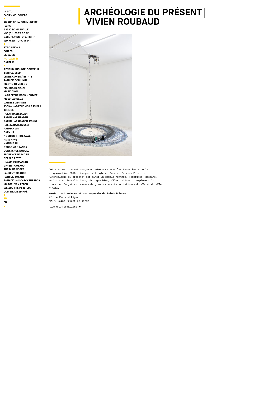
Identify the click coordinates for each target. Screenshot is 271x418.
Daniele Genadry (15, 102)
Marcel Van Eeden (16, 184)
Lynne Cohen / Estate (18, 76)
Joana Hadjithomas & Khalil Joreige (22, 108)
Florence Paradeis (16, 154)
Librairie (9, 55)
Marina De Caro (14, 87)
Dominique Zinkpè (15, 191)
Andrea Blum (12, 73)
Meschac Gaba (13, 99)
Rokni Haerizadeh (15, 113)
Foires (8, 51)
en (5, 202)
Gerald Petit (12, 158)
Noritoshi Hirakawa (17, 136)
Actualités (11, 58)
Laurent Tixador (15, 173)
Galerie (9, 62)
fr (5, 198)
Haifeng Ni (11, 143)
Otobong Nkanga (15, 147)
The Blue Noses (14, 169)
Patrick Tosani (14, 176)
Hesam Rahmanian (16, 162)
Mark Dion (11, 91)
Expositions (12, 47)
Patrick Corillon (15, 80)
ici (79, 206)
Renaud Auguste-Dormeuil (21, 69)
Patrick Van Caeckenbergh (22, 180)
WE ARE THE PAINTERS (17, 188)
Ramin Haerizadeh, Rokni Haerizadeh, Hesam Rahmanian (20, 124)
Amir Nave (10, 139)
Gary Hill (10, 132)
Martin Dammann (15, 84)
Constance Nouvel (16, 150)
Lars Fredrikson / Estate (20, 95)
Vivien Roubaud (14, 165)
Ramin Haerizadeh (16, 117)
